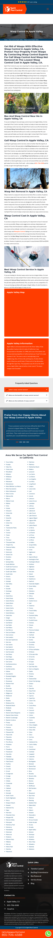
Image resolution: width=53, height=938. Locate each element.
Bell (30, 790)
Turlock (8, 532)
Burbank (31, 764)
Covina (31, 703)
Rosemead (9, 681)
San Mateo (9, 627)
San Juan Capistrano (12, 639)
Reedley (8, 700)
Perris (8, 747)
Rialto (8, 698)
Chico (30, 734)
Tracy (7, 537)
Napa (7, 810)
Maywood (9, 851)
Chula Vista (32, 727)
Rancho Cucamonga (11, 717)
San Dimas (9, 654)
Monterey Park (10, 824)
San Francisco (10, 649)
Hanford (31, 581)
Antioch (31, 832)
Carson (31, 747)
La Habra (31, 542)
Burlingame (32, 761)
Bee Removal (36, 876)
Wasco (8, 498)
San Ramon (9, 620)
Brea (30, 771)
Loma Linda (32, 489)
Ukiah (7, 525)
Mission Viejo (10, 839)
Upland (8, 520)
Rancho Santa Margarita (13, 713)
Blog (32, 883)
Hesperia (31, 569)
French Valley (33, 610)
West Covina (10, 493)
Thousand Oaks (10, 542)
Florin (30, 627)
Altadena (31, 839)
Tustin (8, 530)
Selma (7, 586)
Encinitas (31, 644)
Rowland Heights (11, 676)
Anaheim (31, 837)
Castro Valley (33, 744)
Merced (8, 844)
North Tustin (9, 795)
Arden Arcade (33, 822)
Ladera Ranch (33, 525)
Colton (31, 715)
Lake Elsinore (33, 515)
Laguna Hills (32, 520)
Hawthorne (32, 579)
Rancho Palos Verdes (12, 715)
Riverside (9, 688)
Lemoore (31, 498)
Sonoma (8, 579)
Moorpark (9, 822)
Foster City (32, 618)
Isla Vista (31, 547)
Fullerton (31, 605)
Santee (8, 593)
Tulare (8, 535)
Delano (31, 683)
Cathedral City (33, 742)
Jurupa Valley (33, 545)
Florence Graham (34, 630)
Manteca (31, 464)
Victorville (9, 513)
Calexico (31, 759)
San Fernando (10, 652)
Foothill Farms (33, 620)
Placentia (9, 737)
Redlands (8, 708)
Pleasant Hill (9, 732)
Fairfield (31, 635)
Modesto (8, 837)
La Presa (31, 535)
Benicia (31, 781)
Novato (8, 790)
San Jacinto (9, 644)
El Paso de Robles (34, 649)
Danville (31, 688)
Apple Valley (32, 829)
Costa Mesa (32, 705)
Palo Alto (9, 754)
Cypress (31, 695)
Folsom (31, 625)
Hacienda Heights (34, 584)
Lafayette (32, 523)
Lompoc (31, 486)
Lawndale (31, 503)
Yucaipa (8, 464)
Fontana (31, 622)
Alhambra (31, 844)
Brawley (31, 773)
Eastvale (31, 664)
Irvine (30, 549)
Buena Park (32, 766)
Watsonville (9, 496)
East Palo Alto (33, 666)
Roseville (8, 678)
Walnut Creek (10, 501)
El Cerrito (32, 657)
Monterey (9, 827)
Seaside (8, 588)
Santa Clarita (10, 608)
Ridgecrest (9, 693)
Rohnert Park (10, 683)
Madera (31, 469)
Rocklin (8, 686)
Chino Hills (32, 730)
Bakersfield (32, 805)
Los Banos (32, 476)
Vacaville (8, 518)
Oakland (8, 788)
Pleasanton (9, 730)
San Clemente (10, 659)
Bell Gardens (32, 788)
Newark (8, 805)
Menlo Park (9, 846)
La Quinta (32, 530)
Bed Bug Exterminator (39, 872)
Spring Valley (10, 562)
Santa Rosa (9, 596)
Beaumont (32, 793)
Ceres (30, 739)
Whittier (8, 479)
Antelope (31, 834)
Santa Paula (9, 598)
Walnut (8, 503)
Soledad (8, 581)
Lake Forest (32, 513)
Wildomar (9, 476)
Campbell (31, 754)
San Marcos (9, 630)
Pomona (8, 727)
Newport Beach (10, 803)
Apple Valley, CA (13, 902)
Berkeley (31, 778)
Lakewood (32, 510)
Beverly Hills (32, 776)
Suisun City (9, 554)
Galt (30, 603)
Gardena (31, 598)
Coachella (32, 717)
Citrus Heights (33, 725)
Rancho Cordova (11, 720)
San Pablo (9, 625)
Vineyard (8, 510)
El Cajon (31, 661)
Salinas (8, 671)
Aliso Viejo (32, 842)
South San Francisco (12, 566)
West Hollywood (11, 491)
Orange (8, 776)
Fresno (31, 608)
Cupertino (32, 698)
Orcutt (8, 771)
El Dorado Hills (33, 654)
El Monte (31, 652)
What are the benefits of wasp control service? (22, 395)
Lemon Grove (33, 501)
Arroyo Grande (33, 820)
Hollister (31, 564)
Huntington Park (34, 559)
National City (10, 807)
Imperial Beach (33, 557)
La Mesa (31, 540)
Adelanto (31, 849)
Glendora (31, 591)
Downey (31, 674)
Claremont (32, 722)
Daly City (31, 693)
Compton (31, 713)
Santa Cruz (9, 605)
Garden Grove (33, 601)
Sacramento (9, 674)
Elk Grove (32, 647)
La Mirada (32, 537)
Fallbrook (32, 632)
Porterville (9, 725)
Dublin (31, 671)
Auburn (31, 810)
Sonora (8, 576)
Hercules (31, 571)
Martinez (31, 462)
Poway (8, 722)
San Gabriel (9, 647)
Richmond (9, 695)
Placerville (9, 734)
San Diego (9, 657)
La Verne (31, 528)
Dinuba (31, 676)
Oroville (8, 769)
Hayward (31, 576)
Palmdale (8, 756)
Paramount (9, 751)
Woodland (9, 472)
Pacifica (8, 764)
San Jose (8, 642)
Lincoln (31, 496)
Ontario (8, 778)
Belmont (31, 783)
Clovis (31, 720)
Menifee (8, 849)
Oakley (8, 786)
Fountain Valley (33, 615)
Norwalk (8, 793)
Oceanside (9, 783)
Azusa (30, 807)
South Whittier (10, 564)
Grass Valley (32, 586)
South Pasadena (10, 569)
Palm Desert (9, 761)
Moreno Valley (10, 820)
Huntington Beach (34, 562)
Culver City (32, 700)
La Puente (32, 532)
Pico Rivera (9, 742)
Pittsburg (9, 739)
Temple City (9, 545)
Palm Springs (10, 759)
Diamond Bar (33, 678)
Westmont (9, 481)
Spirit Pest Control (32, 927)
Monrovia (9, 834)
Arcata (31, 824)
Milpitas (8, 842)
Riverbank (9, 691)
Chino (30, 732)
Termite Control (37, 869)
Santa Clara (9, 610)
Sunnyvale (9, 552)
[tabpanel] (26, 31)
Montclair (9, 832)
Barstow (31, 798)
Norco (8, 800)
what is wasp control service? (17, 389)
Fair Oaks (32, 637)
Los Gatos (32, 474)
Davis (30, 686)
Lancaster (32, 508)
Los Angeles (32, 479)
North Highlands (11, 798)
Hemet (31, 574)
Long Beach (32, 484)
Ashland (31, 817)
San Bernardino (10, 669)
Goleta (31, 588)
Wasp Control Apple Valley (31, 39)
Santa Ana (9, 615)
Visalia (8, 508)
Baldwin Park (33, 803)
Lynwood (31, 472)
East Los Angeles (34, 669)
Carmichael (32, 749)
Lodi (30, 491)
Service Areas (36, 880)
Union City (9, 523)
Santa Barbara (10, 613)
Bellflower (32, 786)
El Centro (31, 659)
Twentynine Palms (11, 528)
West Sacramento (11, 489)
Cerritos (31, 737)
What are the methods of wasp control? (20, 401)
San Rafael (9, 622)
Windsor (8, 474)
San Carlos (9, 661)
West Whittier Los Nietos (13, 486)
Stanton (8, 559)
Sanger (8, 618)
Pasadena (9, 749)
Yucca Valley (9, 462)
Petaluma (9, 744)
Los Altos (31, 481)
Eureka (31, 639)
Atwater (31, 812)
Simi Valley (9, 584)
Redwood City (10, 703)
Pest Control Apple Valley (16, 39)
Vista (7, 506)
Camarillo (32, 756)
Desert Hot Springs (34, 681)
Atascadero (32, 815)
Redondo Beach (10, 705)
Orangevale (9, 773)
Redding (8, 710)
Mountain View (10, 815)
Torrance (8, 540)
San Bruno (9, 666)
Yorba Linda (9, 469)
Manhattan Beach (34, 467)
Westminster (10, 484)
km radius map (26, 313)
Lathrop (31, 506)
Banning (31, 800)
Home (5, 39)
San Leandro (9, 637)
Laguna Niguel (33, 518)
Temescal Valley (10, 547)
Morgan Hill (9, 817)
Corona (31, 708)
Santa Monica (10, 601)
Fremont (31, 613)
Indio (30, 554)
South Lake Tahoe (11, 571)
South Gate (9, 574)
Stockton (8, 557)
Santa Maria (9, 603)
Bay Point (32, 795)
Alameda (31, 846)
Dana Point (32, 691)
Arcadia (31, 827)
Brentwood (32, 769)
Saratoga (8, 591)
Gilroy (31, 596)
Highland (31, 566)
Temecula (8, 549)
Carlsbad (31, 751)
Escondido (32, 642)
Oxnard (8, 766)
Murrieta (8, 812)
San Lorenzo (9, 635)
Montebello (9, 829)
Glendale (31, 593)
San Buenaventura (11, 664)
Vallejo (8, 515)
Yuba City (9, 467)
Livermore (32, 493)
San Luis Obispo (10, 632)
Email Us (10, 909)
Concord (31, 710)
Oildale (8, 781)
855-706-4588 (13, 905)
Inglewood (32, 552)
